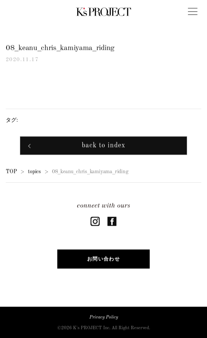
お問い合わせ (103, 259)
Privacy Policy (103, 317)
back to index (103, 146)
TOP (11, 172)
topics (34, 172)
